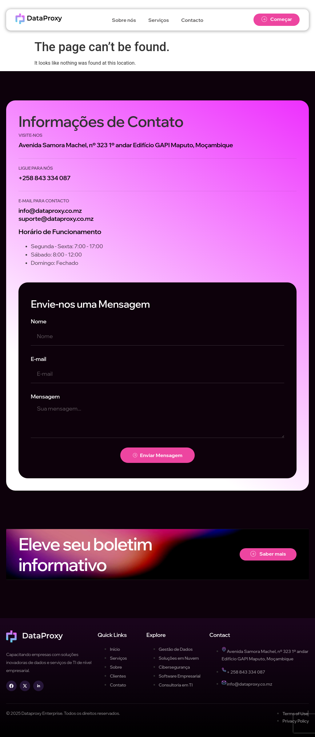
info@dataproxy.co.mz (50, 210)
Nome (38, 321)
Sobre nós (124, 20)
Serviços (158, 20)
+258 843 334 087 (44, 178)
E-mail (38, 358)
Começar (276, 19)
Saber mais (268, 554)
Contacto (192, 20)
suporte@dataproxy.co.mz (56, 218)
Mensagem (45, 396)
